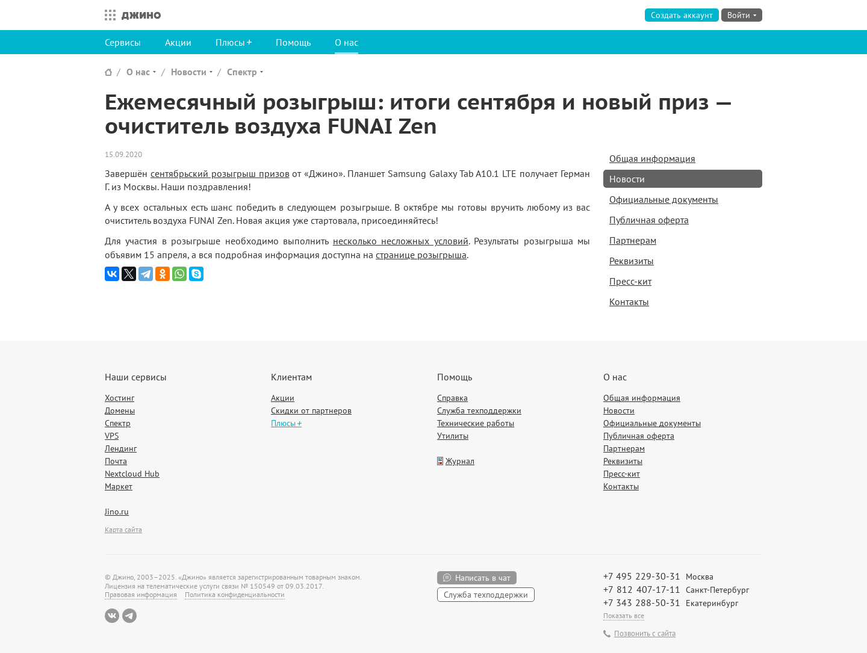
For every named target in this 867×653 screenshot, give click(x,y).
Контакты (629, 302)
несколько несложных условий (400, 241)
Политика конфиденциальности (235, 594)
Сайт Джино (108, 72)
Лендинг (121, 448)
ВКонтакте (112, 615)
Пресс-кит (630, 281)
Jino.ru (117, 511)
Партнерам (632, 240)
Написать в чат (483, 577)
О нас (346, 42)
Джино (141, 15)
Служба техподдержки (479, 410)
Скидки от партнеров (311, 410)
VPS (112, 435)
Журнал (460, 461)
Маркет (118, 486)
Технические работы (475, 423)
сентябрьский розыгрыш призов (220, 173)
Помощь (293, 42)
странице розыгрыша (421, 255)
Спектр (242, 72)
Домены (120, 410)
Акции (178, 42)
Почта (116, 461)
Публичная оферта (649, 220)
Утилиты (452, 435)
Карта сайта (123, 529)
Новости (189, 72)
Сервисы (123, 42)
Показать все (623, 615)
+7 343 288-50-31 (641, 602)
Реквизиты (631, 261)
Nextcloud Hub (132, 473)
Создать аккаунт (682, 15)
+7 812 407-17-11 (641, 589)
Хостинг (119, 397)
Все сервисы (107, 15)
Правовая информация (141, 594)
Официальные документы (663, 199)
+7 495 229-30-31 (641, 576)
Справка (452, 397)
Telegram (129, 615)
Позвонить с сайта (645, 634)
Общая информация (652, 158)
